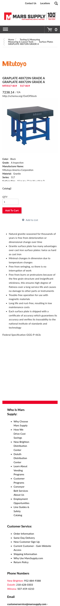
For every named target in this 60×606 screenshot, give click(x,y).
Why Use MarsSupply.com (28, 558)
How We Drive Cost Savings (20, 433)
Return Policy (21, 562)
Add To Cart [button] (12, 210)
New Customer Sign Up (27, 541)
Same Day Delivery (24, 537)
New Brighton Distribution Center (21, 445)
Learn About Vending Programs (20, 470)
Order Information (24, 533)
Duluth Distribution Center (20, 458)
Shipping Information (25, 553)
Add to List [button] (32, 219)
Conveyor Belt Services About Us (21, 490)
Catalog (6, 188)
